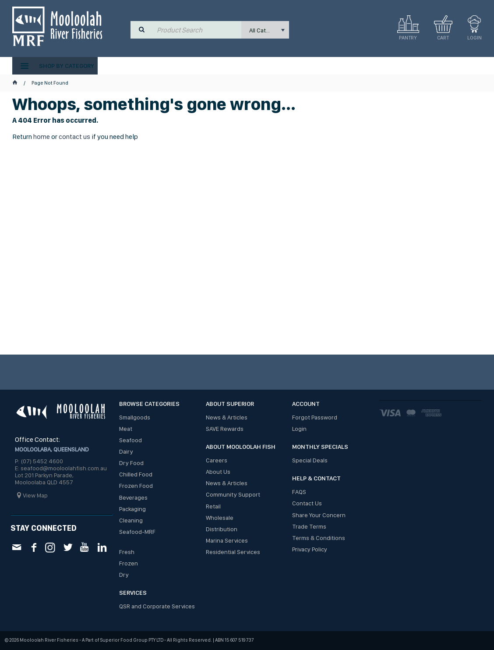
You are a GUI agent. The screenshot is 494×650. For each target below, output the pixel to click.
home (41, 136)
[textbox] (197, 29)
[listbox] (265, 30)
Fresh (126, 551)
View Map (35, 495)
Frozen (128, 563)
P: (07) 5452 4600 (39, 461)
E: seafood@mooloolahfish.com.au (61, 468)
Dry (124, 574)
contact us (74, 136)
